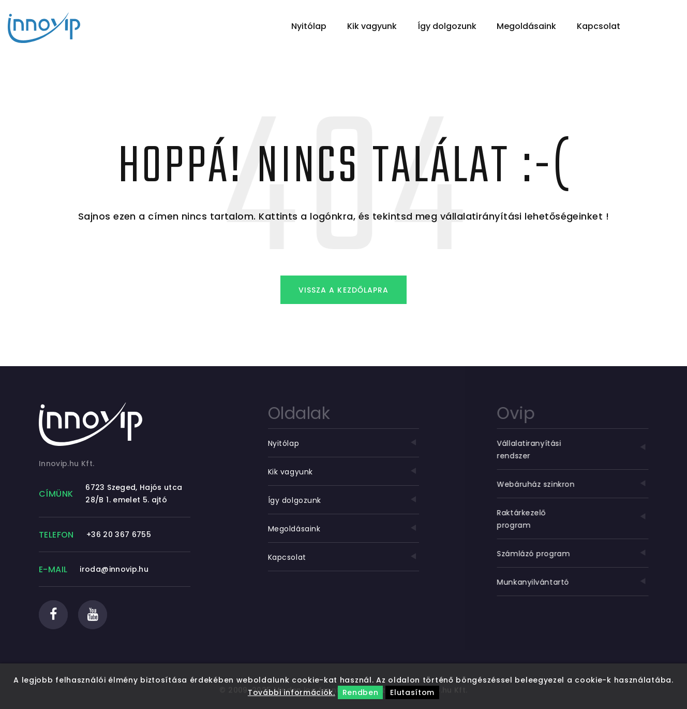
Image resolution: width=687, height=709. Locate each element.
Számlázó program (574, 553)
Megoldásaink (526, 26)
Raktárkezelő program (574, 519)
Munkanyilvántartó (574, 582)
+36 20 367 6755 (118, 534)
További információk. (291, 692)
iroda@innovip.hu (114, 569)
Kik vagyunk (372, 26)
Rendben (360, 692)
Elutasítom (412, 692)
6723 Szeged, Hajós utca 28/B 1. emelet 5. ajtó (133, 493)
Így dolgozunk (446, 26)
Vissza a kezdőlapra (343, 290)
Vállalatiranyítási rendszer (574, 449)
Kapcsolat (598, 26)
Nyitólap (308, 26)
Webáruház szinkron (574, 484)
